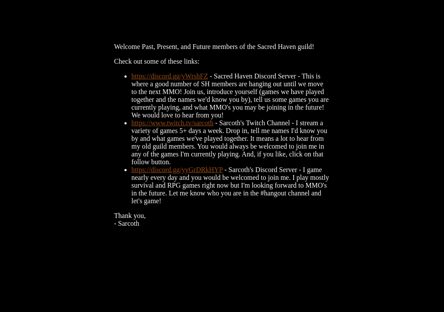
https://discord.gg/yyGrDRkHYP (177, 169)
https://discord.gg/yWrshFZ (169, 76)
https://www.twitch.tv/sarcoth (172, 123)
